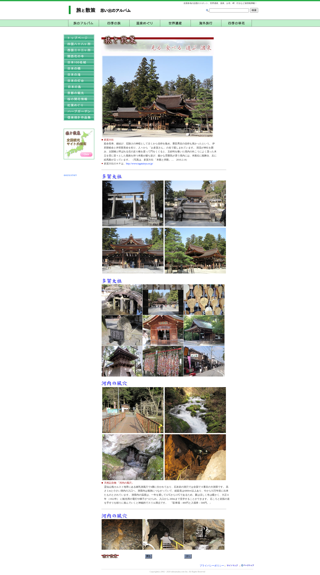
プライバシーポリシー (212, 565)
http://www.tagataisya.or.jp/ (139, 163)
